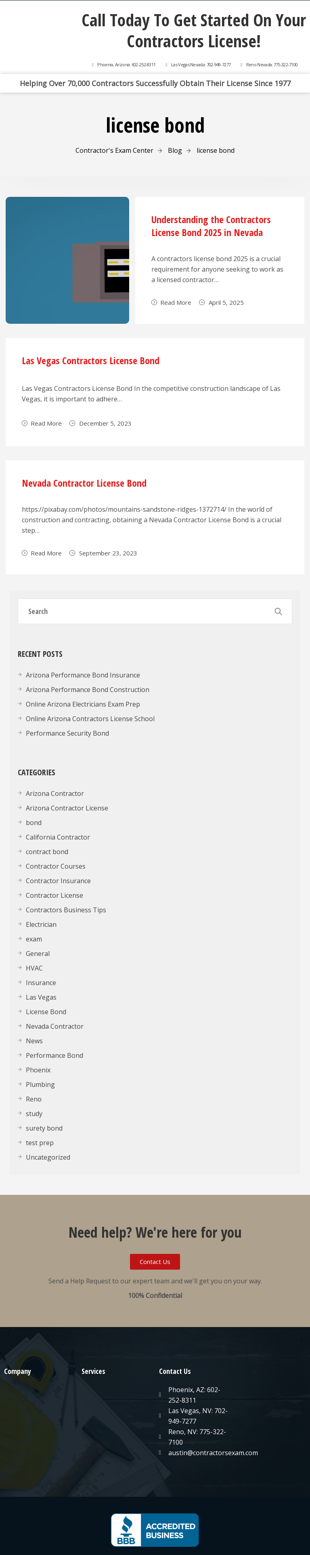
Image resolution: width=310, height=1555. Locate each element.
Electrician (41, 924)
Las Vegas (41, 997)
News (34, 1040)
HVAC (34, 968)
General (38, 953)
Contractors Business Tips (66, 909)
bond (34, 822)
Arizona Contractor (55, 793)
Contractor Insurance (58, 880)
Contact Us (175, 1371)
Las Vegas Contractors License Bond (90, 360)
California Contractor (58, 837)
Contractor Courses (56, 866)
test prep (40, 1142)
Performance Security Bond (67, 733)
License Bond (46, 1011)
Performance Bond (54, 1055)
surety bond (44, 1128)
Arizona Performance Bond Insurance (83, 675)
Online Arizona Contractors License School (90, 718)
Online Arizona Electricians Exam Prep (83, 704)
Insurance (41, 982)
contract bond (47, 851)
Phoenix (38, 1070)
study (34, 1113)
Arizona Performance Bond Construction (87, 689)
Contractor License (54, 895)
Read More (171, 302)
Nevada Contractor (55, 1026)
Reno (34, 1099)
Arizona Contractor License (67, 808)
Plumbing (40, 1084)
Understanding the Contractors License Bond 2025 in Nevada (211, 226)
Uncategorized (48, 1157)
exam (34, 939)
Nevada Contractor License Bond (84, 482)
